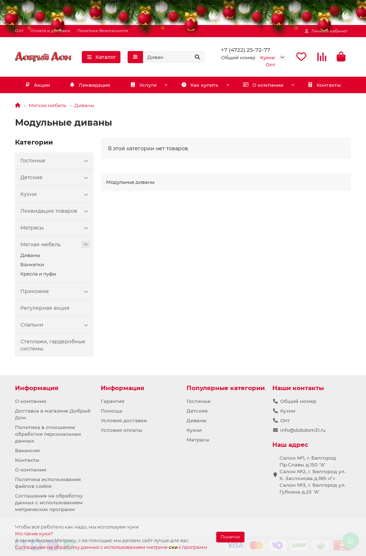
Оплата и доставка (50, 30)
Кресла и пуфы (38, 274)
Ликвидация (89, 85)
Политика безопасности (102, 30)
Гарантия (112, 401)
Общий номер (298, 401)
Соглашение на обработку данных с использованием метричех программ (111, 547)
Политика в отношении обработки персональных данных (48, 434)
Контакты (324, 85)
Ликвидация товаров (55, 211)
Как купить (199, 85)
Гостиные (55, 161)
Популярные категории (226, 387)
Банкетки (32, 265)
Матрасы (55, 228)
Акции (37, 85)
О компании (263, 85)
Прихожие (55, 291)
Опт (19, 30)
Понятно (230, 537)
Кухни (55, 194)
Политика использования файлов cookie (48, 482)
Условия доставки (124, 420)
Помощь (112, 411)
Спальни (55, 325)
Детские (55, 177)
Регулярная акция (45, 308)
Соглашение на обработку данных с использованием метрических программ (49, 502)
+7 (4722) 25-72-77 (245, 49)
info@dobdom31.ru (303, 430)
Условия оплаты (121, 430)
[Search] (174, 57)
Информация (37, 387)
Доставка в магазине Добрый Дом (52, 414)
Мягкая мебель (47, 105)
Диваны (84, 105)
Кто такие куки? (34, 533)
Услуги (143, 85)
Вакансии (27, 450)
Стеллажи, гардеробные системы (52, 345)
